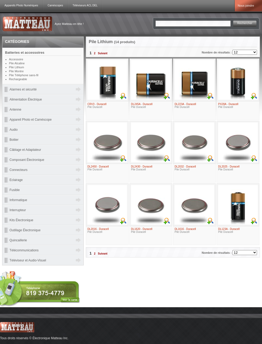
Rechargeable (18, 79)
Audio (14, 130)
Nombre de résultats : (217, 52)
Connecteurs (18, 170)
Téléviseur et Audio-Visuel (28, 260)
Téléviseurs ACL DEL (85, 5)
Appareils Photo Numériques (21, 5)
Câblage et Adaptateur (25, 150)
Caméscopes (55, 5)
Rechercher (244, 23)
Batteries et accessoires (24, 53)
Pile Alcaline (17, 63)
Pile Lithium (16, 67)
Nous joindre (246, 5)
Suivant (102, 53)
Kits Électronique (21, 220)
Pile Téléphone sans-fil (23, 75)
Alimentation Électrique (26, 99)
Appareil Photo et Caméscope (31, 119)
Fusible (15, 190)
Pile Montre (16, 71)
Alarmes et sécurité (23, 89)
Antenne (15, 109)
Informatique (18, 200)
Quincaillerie (18, 240)
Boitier (14, 140)
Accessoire (16, 59)
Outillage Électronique (25, 230)
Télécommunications (24, 250)
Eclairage (16, 180)
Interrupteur (18, 210)
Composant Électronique (27, 160)
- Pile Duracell (96, 105)
